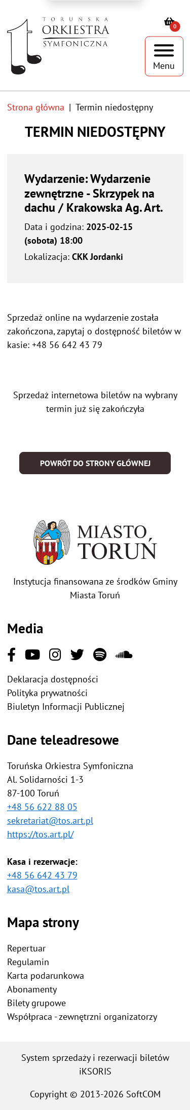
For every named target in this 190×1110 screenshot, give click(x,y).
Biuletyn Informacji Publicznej (66, 706)
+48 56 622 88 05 (42, 807)
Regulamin (28, 962)
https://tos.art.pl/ (40, 834)
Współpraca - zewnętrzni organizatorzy (82, 1016)
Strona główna (35, 107)
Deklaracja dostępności (52, 679)
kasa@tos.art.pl (38, 889)
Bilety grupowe (36, 1003)
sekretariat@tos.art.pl (50, 820)
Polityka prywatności (47, 693)
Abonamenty (32, 989)
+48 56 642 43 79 (42, 875)
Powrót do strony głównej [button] (95, 463)
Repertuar (26, 948)
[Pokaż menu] (164, 56)
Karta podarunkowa (45, 975)
